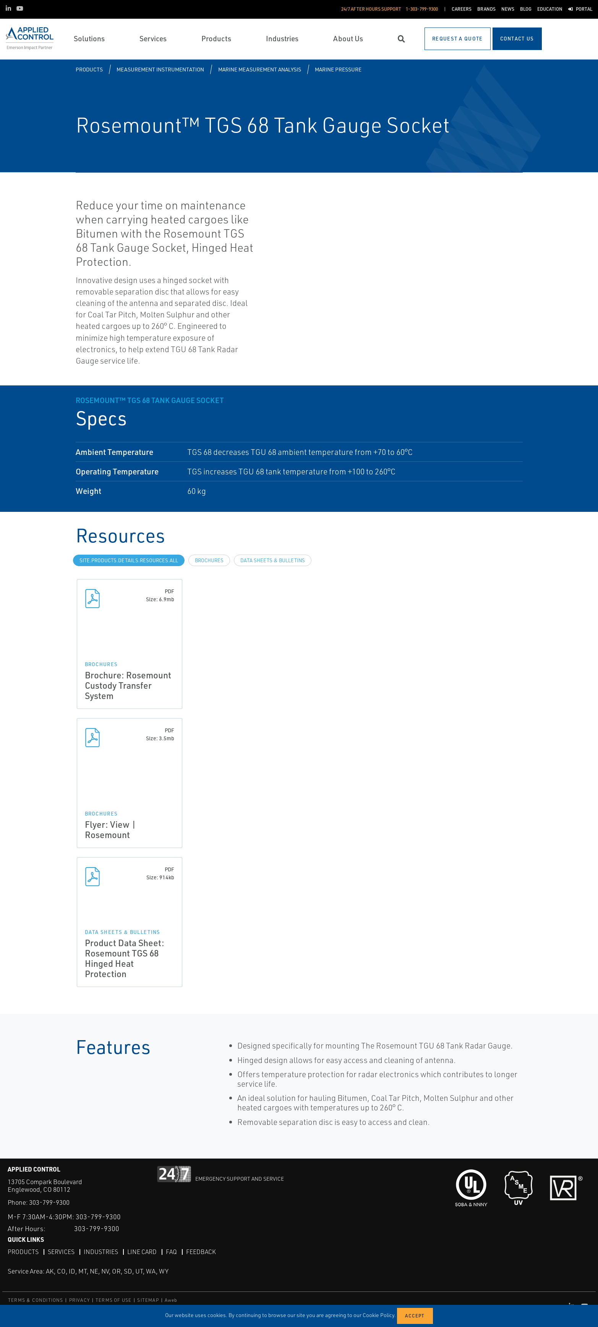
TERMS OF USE (113, 1300)
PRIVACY (79, 1300)
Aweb (171, 1300)
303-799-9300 (49, 1202)
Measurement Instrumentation (160, 69)
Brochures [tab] (209, 560)
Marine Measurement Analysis (259, 69)
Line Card (142, 1251)
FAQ (171, 1251)
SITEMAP (148, 1300)
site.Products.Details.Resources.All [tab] (128, 560)
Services (61, 1251)
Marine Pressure (338, 69)
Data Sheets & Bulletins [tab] (272, 560)
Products (89, 69)
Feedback (201, 1251)
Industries (101, 1251)
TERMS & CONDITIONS (35, 1300)
